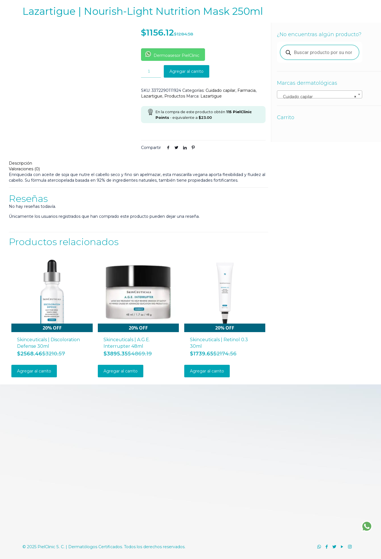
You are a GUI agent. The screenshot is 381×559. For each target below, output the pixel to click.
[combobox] (319, 94)
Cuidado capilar (220, 90)
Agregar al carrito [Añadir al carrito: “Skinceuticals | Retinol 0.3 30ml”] (207, 371)
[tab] (138, 163)
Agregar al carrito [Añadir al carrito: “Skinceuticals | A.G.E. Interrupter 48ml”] (120, 371)
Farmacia (246, 90)
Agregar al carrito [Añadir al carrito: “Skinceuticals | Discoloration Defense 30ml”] (34, 371)
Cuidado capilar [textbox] (317, 97)
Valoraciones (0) (24, 168)
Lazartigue (151, 96)
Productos (174, 96)
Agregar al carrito (186, 71)
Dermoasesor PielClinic (172, 54)
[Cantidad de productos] (151, 71)
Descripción (20, 163)
